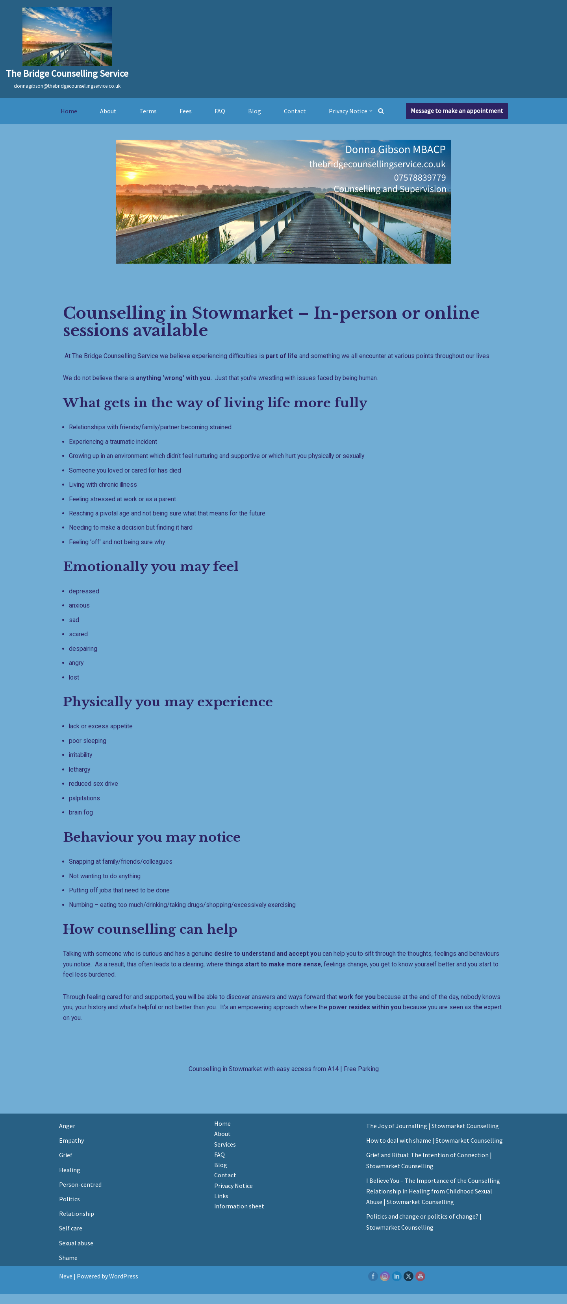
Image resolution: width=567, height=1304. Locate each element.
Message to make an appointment (457, 111)
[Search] (381, 111)
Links (221, 1206)
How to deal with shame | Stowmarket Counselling (434, 1150)
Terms (148, 111)
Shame (68, 1267)
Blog (254, 111)
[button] (370, 111)
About (108, 111)
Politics (69, 1209)
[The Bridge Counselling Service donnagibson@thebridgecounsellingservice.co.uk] (67, 49)
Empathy (71, 1150)
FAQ (220, 111)
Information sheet (239, 1217)
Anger (67, 1136)
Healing (69, 1180)
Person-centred (80, 1194)
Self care (70, 1238)
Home (69, 111)
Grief (65, 1165)
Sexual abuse (76, 1253)
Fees (186, 111)
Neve (65, 1286)
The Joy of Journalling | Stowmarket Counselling (432, 1136)
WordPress (123, 1286)
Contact (295, 111)
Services (225, 1154)
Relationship (76, 1223)
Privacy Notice (233, 1196)
